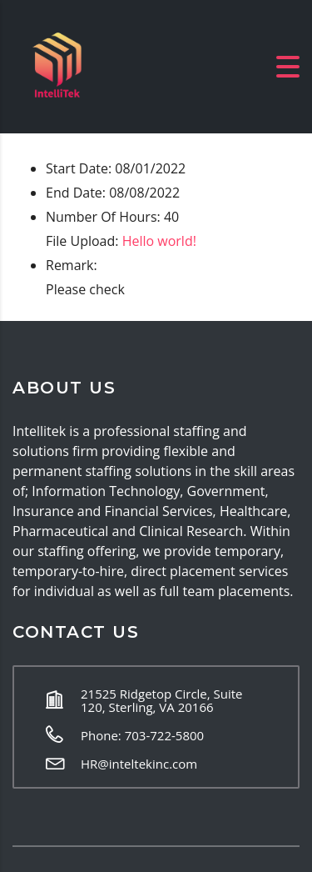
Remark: (71, 265)
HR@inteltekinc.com (139, 763)
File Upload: (82, 241)
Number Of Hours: (103, 217)
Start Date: (78, 168)
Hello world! (159, 241)
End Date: (76, 192)
